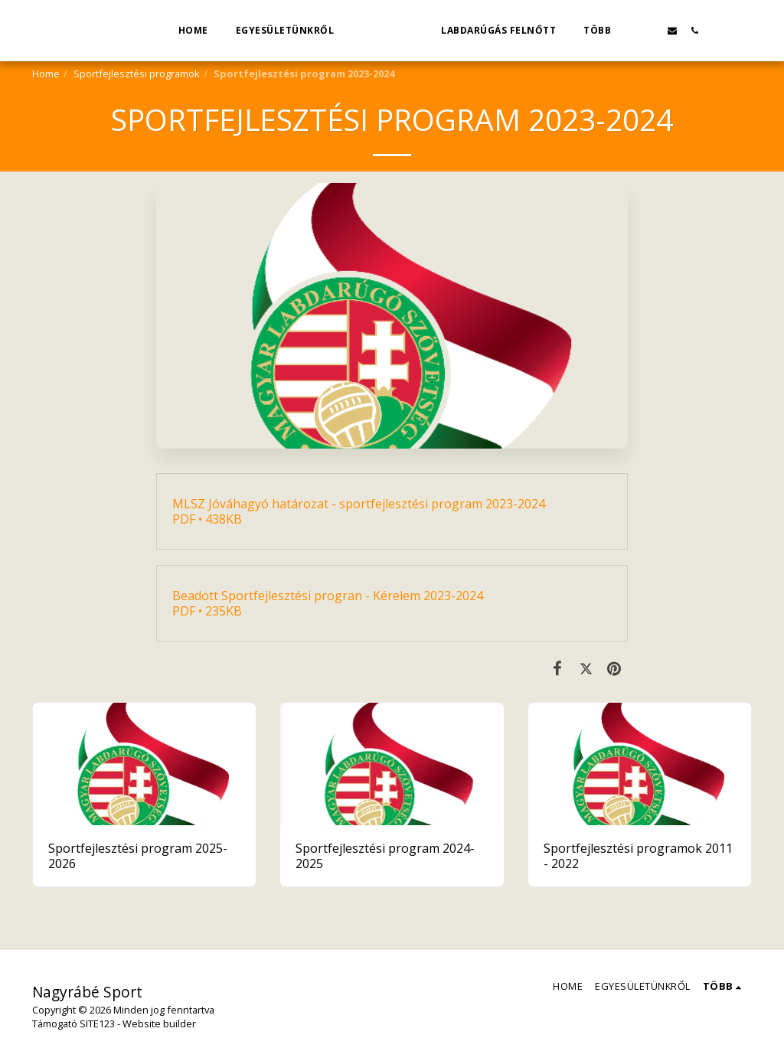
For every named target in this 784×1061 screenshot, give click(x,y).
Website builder (159, 1023)
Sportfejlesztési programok (137, 73)
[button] (671, 30)
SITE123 (97, 1023)
